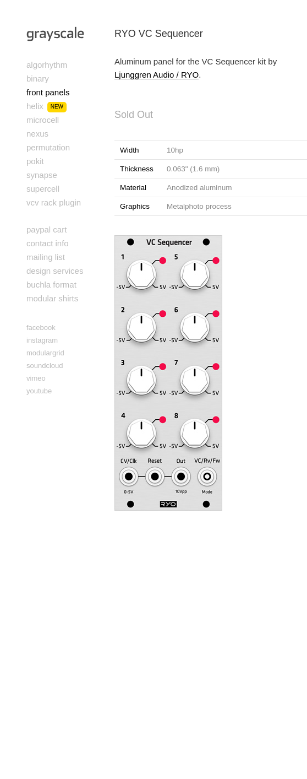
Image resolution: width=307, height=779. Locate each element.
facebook (41, 327)
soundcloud (44, 365)
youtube (39, 391)
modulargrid (45, 353)
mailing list (45, 257)
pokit (35, 161)
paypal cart (46, 229)
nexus (37, 133)
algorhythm (46, 64)
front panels (47, 92)
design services (54, 270)
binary (37, 78)
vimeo (36, 378)
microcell (42, 120)
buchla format (51, 284)
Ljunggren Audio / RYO (156, 74)
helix (34, 106)
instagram (42, 340)
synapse (41, 175)
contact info (47, 243)
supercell (42, 188)
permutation (48, 147)
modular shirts (52, 298)
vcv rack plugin (53, 202)
